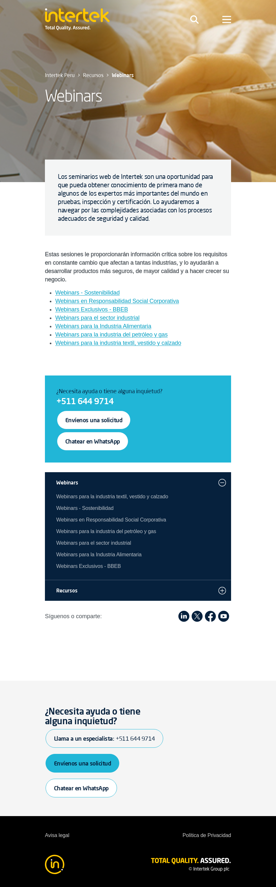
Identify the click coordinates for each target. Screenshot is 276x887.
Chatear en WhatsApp (92, 441)
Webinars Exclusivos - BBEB (91, 309)
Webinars (67, 482)
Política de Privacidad (207, 835)
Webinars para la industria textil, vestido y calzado (118, 343)
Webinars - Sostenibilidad (87, 292)
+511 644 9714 (84, 401)
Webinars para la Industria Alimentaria (103, 326)
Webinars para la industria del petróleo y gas (111, 334)
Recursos (67, 590)
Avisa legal (57, 835)
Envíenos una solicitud (93, 420)
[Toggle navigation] (194, 19)
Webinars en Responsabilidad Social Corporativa (117, 301)
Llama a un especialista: (104, 738)
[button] (222, 482)
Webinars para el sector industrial (97, 318)
